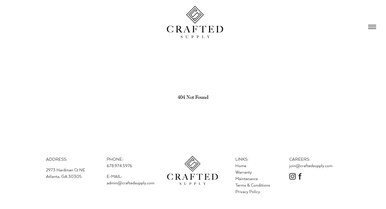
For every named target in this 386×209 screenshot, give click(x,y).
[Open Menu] (372, 27)
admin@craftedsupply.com (130, 183)
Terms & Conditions (252, 185)
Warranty (243, 172)
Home (240, 165)
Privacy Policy (247, 191)
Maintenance (246, 178)
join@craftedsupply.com (311, 165)
